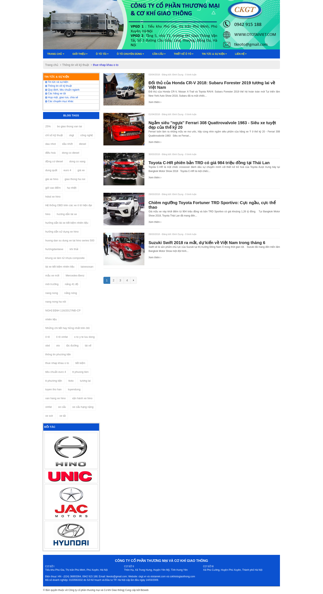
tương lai (85, 380)
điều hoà (50, 152)
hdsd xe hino (53, 196)
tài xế (88, 345)
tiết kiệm (80, 363)
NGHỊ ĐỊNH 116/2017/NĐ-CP (63, 310)
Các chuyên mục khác (59, 101)
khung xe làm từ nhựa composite (65, 258)
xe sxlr (49, 415)
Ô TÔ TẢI (102, 54)
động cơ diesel (54, 161)
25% (48, 126)
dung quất (51, 170)
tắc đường (72, 345)
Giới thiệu (80, 54)
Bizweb (144, 590)
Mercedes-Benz (75, 275)
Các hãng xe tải (55, 93)
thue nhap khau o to (57, 363)
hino (47, 214)
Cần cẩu (158, 54)
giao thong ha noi (75, 179)
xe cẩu (62, 406)
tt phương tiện (53, 380)
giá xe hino (51, 179)
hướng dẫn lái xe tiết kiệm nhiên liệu (66, 222)
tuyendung (74, 389)
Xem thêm (155, 102)
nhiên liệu (51, 319)
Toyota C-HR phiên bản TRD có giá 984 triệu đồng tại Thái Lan (209, 162)
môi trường (52, 284)
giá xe (81, 170)
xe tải (62, 415)
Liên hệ (241, 54)
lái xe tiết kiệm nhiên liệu (59, 266)
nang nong (51, 293)
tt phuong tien (80, 371)
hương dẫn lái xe (67, 214)
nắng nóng (70, 293)
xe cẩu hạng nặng (83, 406)
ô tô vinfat (62, 336)
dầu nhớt (67, 143)
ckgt (71, 135)
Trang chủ (55, 54)
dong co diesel (70, 152)
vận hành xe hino (82, 398)
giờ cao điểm (53, 187)
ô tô (47, 336)
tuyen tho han (53, 389)
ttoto (71, 380)
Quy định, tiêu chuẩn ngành (62, 89)
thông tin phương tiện (58, 354)
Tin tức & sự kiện (214, 54)
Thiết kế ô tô (184, 54)
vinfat (48, 406)
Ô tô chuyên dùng (130, 54)
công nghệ (86, 135)
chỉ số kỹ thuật (54, 135)
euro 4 (67, 170)
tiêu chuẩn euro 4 (55, 371)
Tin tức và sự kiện (56, 82)
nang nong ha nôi (55, 301)
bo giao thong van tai (69, 126)
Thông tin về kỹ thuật (75, 65)
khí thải (74, 249)
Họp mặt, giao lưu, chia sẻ (61, 97)
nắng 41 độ (71, 284)
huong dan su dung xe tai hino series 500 (69, 240)
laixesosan (87, 266)
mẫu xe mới (52, 275)
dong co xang (77, 161)
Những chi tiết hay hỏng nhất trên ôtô (67, 328)
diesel (82, 143)
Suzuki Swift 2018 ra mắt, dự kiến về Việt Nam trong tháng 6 (207, 242)
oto (58, 345)
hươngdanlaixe (54, 249)
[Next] (133, 280)
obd (47, 345)
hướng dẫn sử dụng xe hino (62, 231)
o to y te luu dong (84, 336)
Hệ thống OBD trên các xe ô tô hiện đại (68, 205)
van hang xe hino (55, 398)
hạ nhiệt (71, 187)
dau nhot (50, 143)
